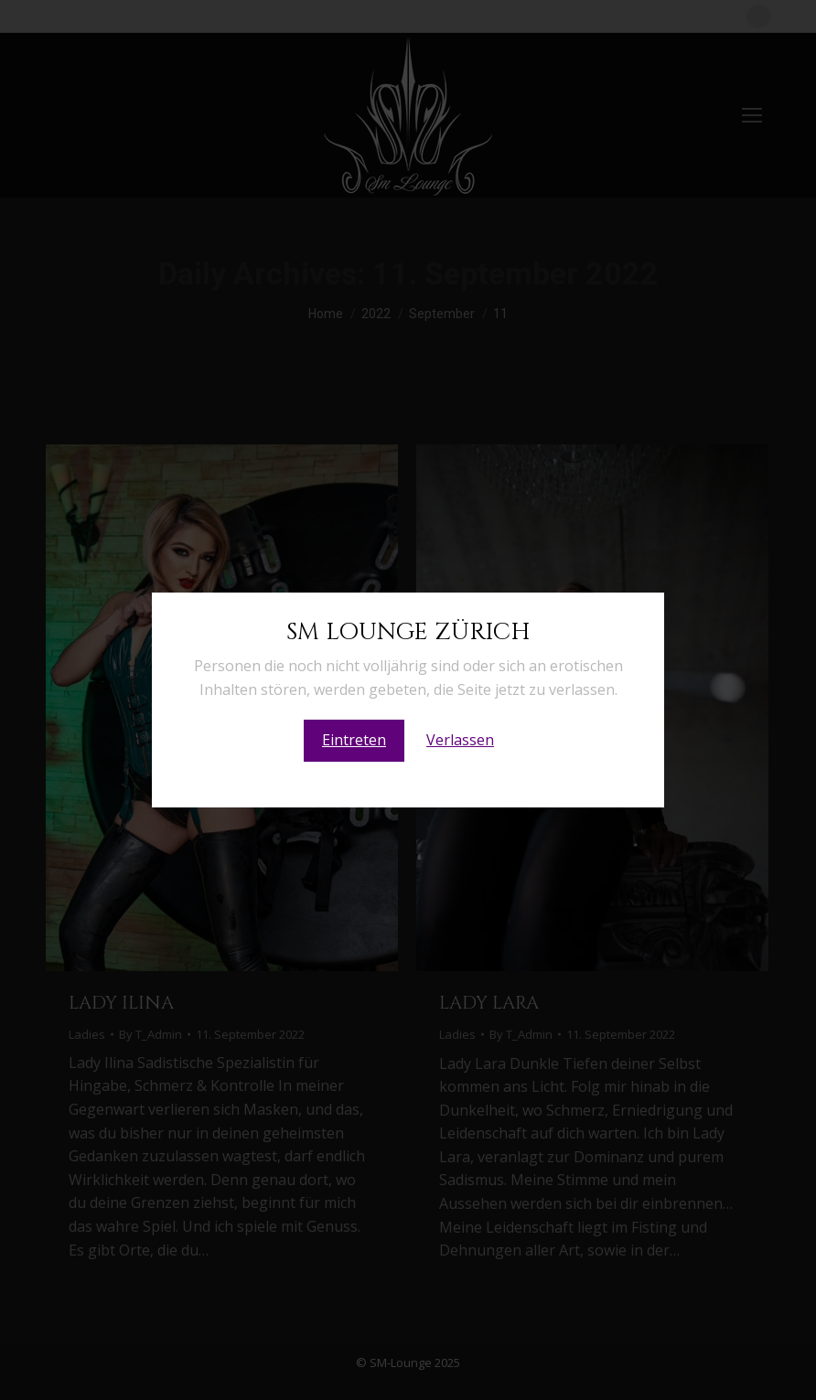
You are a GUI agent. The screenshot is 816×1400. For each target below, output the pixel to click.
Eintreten (354, 740)
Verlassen (460, 740)
